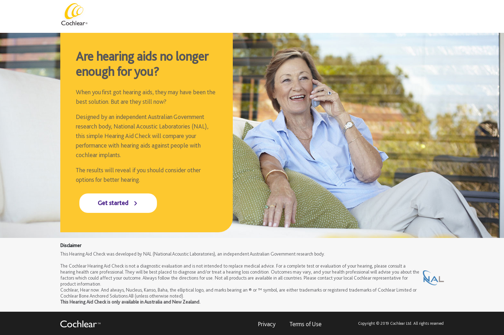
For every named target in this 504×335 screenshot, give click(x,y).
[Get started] (118, 203)
